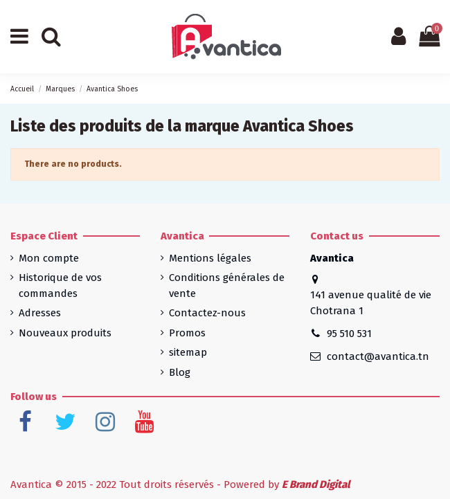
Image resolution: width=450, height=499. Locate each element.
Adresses (40, 313)
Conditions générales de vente (227, 285)
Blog (179, 372)
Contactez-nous (207, 313)
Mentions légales (210, 258)
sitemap (188, 352)
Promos (187, 333)
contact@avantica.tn (378, 356)
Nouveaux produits (65, 333)
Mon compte (49, 258)
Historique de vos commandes (60, 285)
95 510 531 (349, 333)
